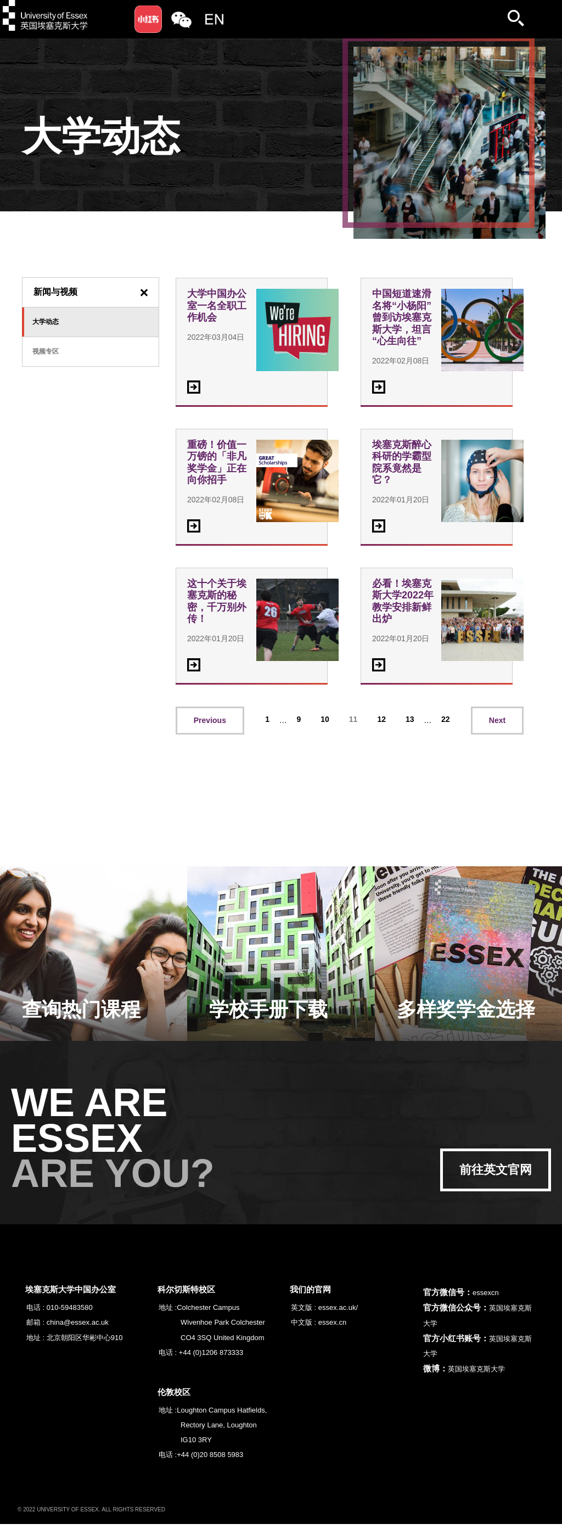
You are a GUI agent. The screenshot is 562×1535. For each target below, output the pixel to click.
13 (410, 719)
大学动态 (45, 322)
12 (381, 719)
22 (445, 719)
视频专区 (45, 351)
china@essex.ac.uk (78, 1322)
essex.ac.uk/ (338, 1307)
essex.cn (332, 1322)
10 (325, 719)
